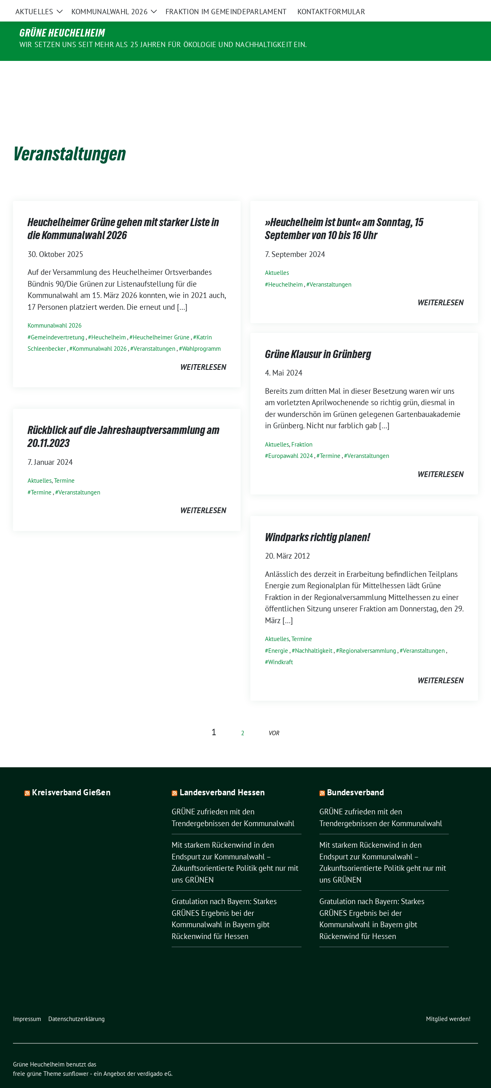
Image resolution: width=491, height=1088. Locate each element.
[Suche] (452, 8)
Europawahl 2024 (290, 439)
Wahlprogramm (201, 331)
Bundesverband (355, 775)
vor (274, 716)
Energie (278, 633)
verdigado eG (154, 1056)
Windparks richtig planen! (317, 520)
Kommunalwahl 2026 (55, 308)
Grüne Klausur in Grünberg (318, 336)
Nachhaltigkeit (313, 633)
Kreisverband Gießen (71, 775)
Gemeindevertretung (57, 320)
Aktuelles (277, 255)
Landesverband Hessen (222, 775)
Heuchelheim (108, 320)
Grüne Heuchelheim (62, 33)
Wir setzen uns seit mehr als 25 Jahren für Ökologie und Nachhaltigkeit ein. (163, 44)
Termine (330, 439)
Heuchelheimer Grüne (161, 320)
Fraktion (301, 427)
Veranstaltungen (154, 331)
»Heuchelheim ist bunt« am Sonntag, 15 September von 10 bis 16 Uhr (344, 212)
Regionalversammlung (367, 633)
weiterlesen (203, 350)
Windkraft (280, 645)
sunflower (75, 1056)
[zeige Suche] (464, 8)
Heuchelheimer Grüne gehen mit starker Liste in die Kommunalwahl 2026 (123, 212)
